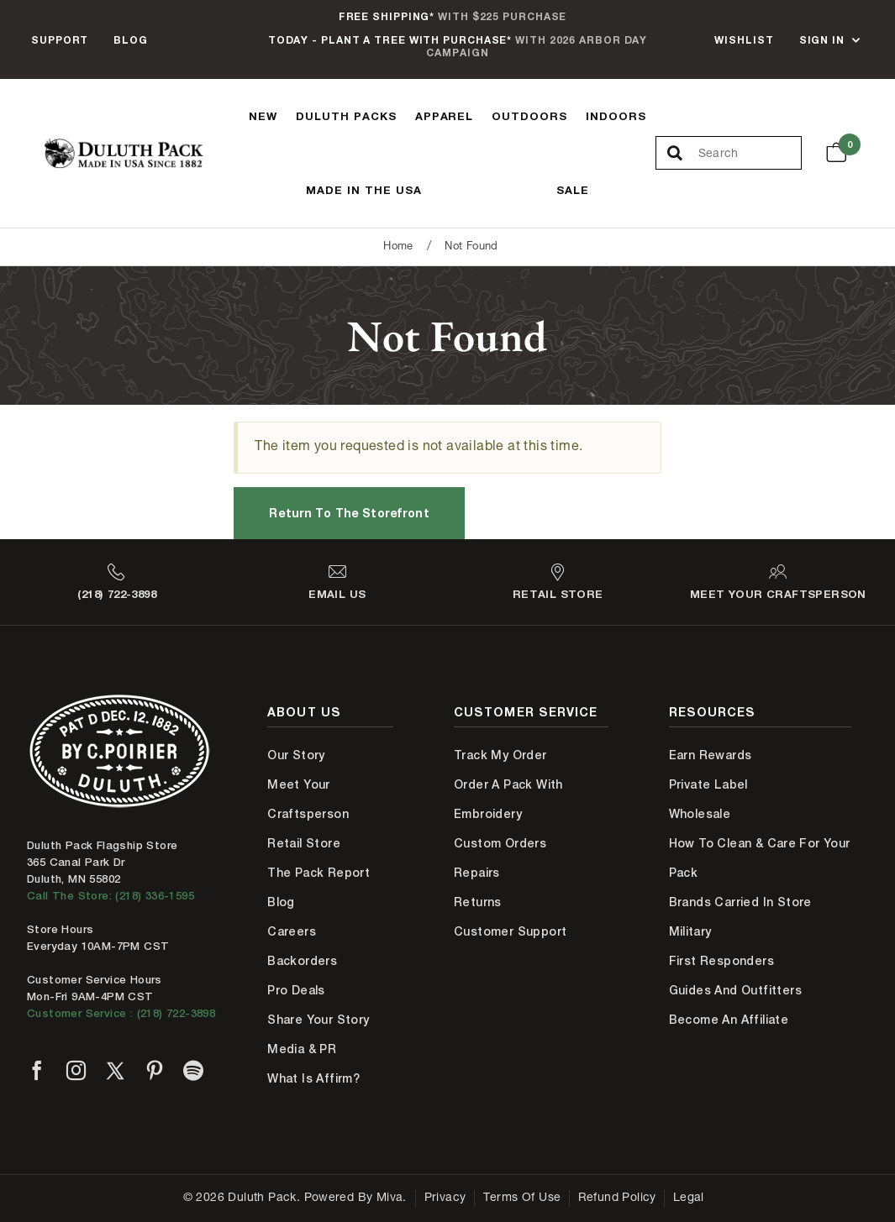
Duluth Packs (346, 116)
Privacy (445, 1198)
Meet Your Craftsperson (308, 799)
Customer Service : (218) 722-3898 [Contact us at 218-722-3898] (121, 1013)
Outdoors (529, 116)
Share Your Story (318, 1019)
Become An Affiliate (729, 1019)
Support (59, 40)
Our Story (296, 755)
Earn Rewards (710, 755)
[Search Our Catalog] (749, 153)
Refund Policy (617, 1198)
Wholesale (700, 814)
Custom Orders (500, 843)
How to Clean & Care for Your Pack (759, 858)
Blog (130, 40)
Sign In (822, 40)
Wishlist (743, 40)
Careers (291, 931)
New (263, 116)
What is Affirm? (313, 1078)
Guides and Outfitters (735, 990)
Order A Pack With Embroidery (508, 799)
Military (690, 931)
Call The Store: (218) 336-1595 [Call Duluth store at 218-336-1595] (110, 895)
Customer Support (510, 931)
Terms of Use (522, 1198)
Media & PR (301, 1049)
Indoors (616, 116)
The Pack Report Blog (318, 887)
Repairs (477, 872)
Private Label (708, 784)
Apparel (444, 116)
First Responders (721, 961)
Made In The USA (364, 190)
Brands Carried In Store (740, 902)
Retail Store (303, 843)
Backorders (302, 961)
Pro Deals (296, 990)
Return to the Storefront (349, 513)
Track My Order (500, 755)
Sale (572, 190)
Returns (478, 902)
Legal (688, 1198)
